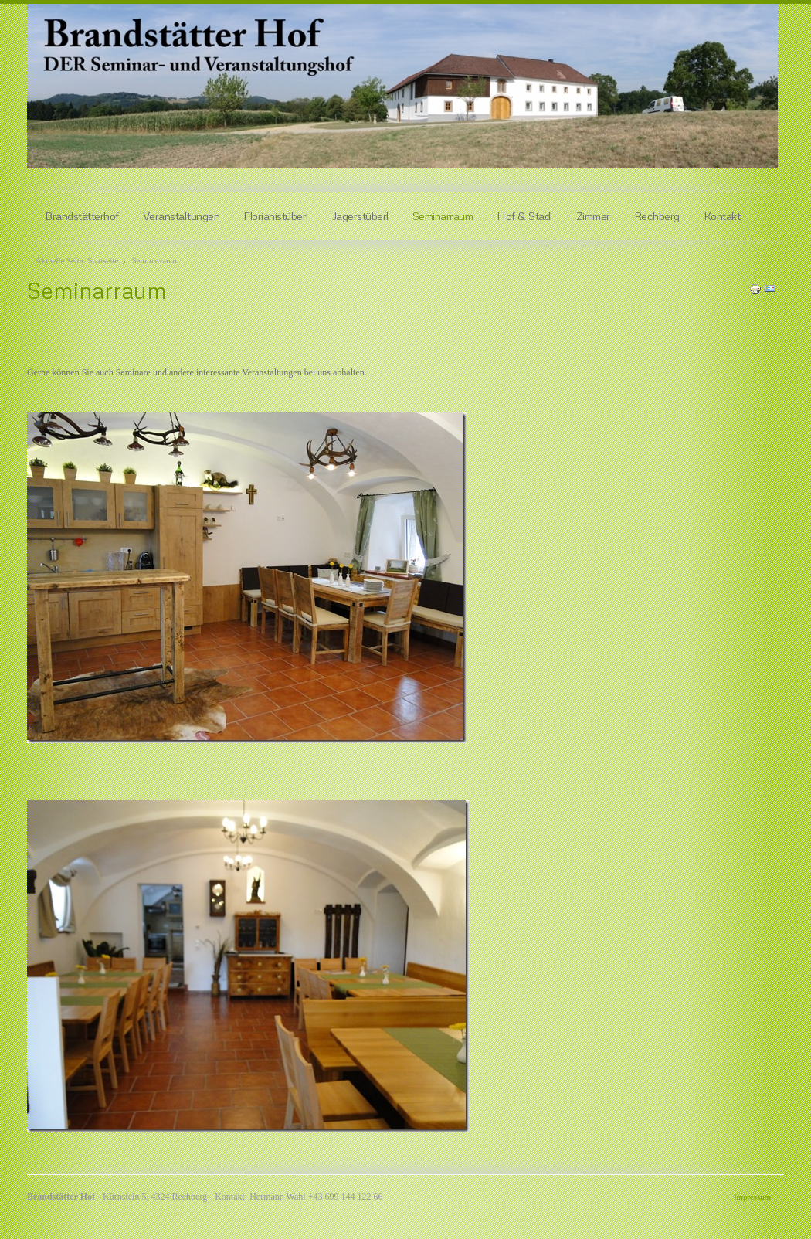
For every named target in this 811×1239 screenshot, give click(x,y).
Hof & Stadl (524, 215)
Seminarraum (442, 215)
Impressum (752, 1196)
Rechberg (657, 215)
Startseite (102, 260)
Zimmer (593, 215)
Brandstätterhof (82, 215)
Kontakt (722, 215)
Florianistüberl (275, 215)
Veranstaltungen (181, 215)
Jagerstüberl (360, 215)
